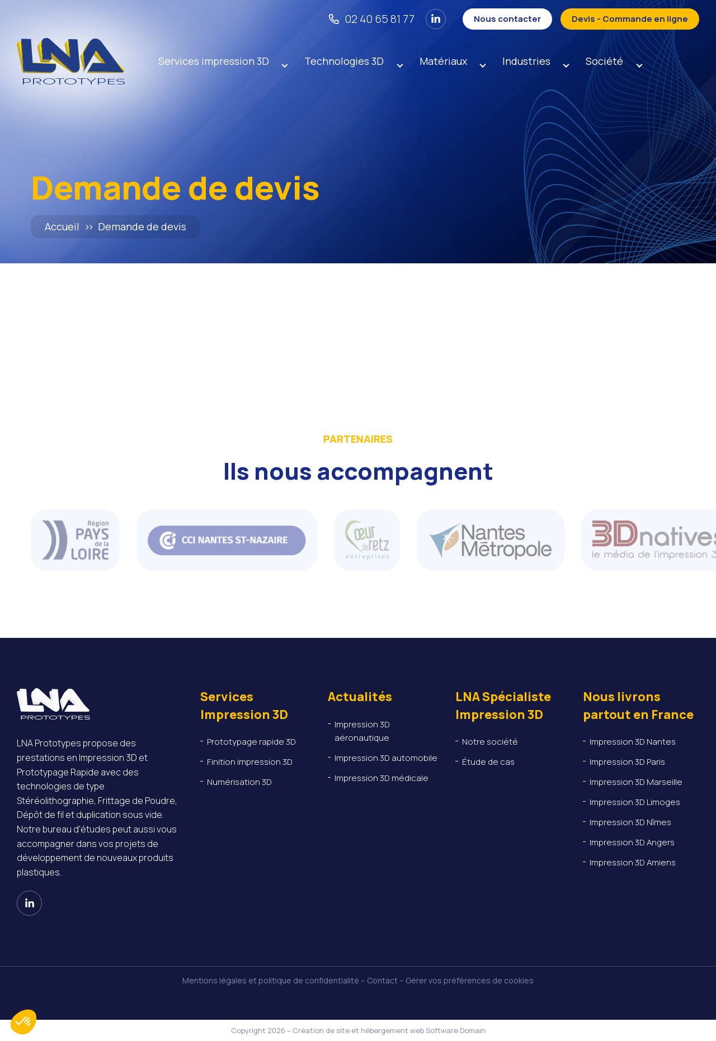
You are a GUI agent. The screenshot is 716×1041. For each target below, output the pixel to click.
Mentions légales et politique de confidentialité (270, 980)
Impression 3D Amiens (633, 862)
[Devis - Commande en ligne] (629, 19)
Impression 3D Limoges (635, 802)
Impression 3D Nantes (633, 741)
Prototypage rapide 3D (251, 741)
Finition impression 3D (250, 762)
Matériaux (445, 61)
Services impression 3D (213, 61)
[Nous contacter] (507, 19)
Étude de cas (488, 762)
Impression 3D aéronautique (363, 731)
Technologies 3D (345, 61)
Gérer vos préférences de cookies (470, 980)
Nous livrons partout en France (638, 705)
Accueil (62, 226)
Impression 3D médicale (381, 778)
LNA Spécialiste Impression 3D (503, 705)
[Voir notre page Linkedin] (436, 19)
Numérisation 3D (239, 782)
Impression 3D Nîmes (630, 822)
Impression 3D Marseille (636, 782)
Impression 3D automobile (387, 758)
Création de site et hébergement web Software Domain (389, 1030)
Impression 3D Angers (632, 842)
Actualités (360, 696)
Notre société (490, 741)
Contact (382, 980)
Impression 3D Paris (627, 762)
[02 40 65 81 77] (371, 18)
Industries (529, 61)
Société (608, 61)
